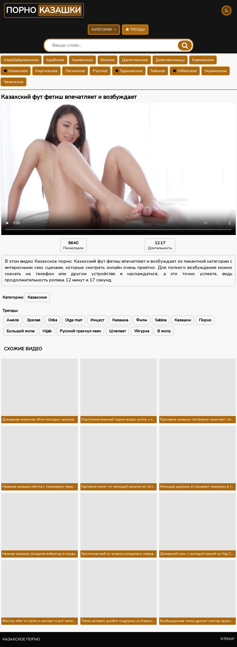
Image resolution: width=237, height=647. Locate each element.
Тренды (135, 29)
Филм (141, 320)
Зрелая (33, 320)
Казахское (15, 71)
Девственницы (170, 60)
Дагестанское (135, 60)
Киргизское (46, 71)
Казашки (182, 320)
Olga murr (73, 320)
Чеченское (13, 82)
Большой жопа (20, 331)
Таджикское (129, 71)
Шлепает (117, 331)
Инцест (97, 320)
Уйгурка (141, 331)
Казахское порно (21, 639)
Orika (52, 320)
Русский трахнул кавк (80, 331)
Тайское (157, 71)
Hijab (47, 331)
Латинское (75, 71)
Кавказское (203, 60)
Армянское (82, 60)
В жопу (164, 331)
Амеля (12, 320)
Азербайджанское (21, 60)
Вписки (108, 60)
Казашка (120, 320)
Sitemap (227, 639)
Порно (44, 10)
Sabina (160, 320)
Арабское (55, 60)
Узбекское (185, 71)
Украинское (215, 71)
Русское (100, 71)
